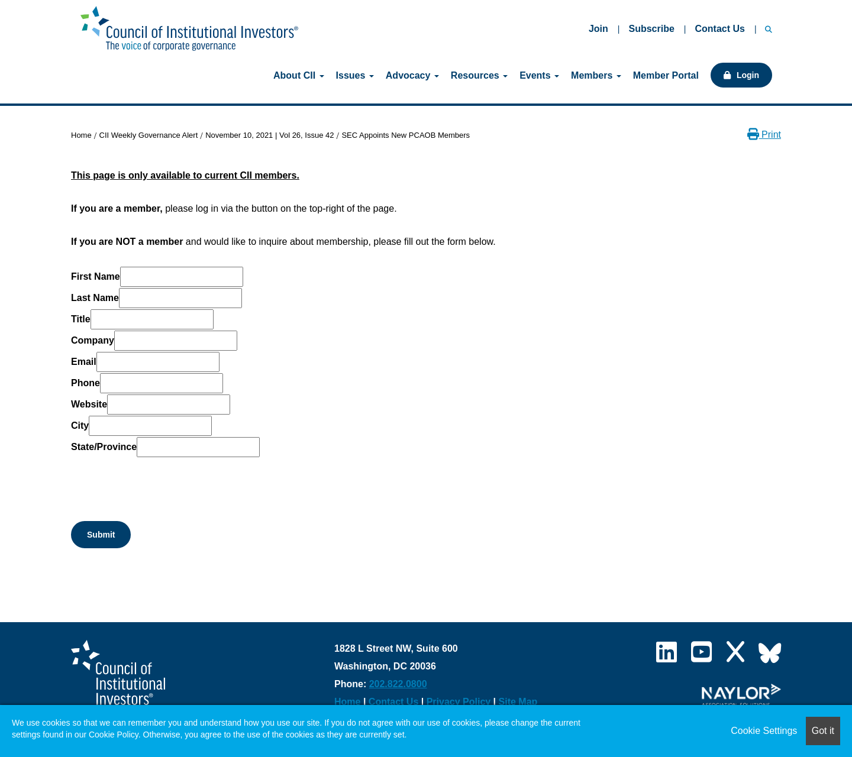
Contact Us (719, 29)
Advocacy (412, 75)
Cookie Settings (764, 731)
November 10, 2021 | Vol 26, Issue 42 (269, 135)
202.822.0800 (398, 684)
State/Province (104, 447)
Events (539, 75)
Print (764, 135)
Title (81, 319)
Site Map (518, 702)
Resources (479, 75)
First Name (95, 276)
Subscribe (651, 29)
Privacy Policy (459, 702)
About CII (298, 75)
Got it (823, 731)
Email (83, 362)
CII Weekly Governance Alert (148, 135)
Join (598, 29)
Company (92, 340)
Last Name (95, 298)
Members (596, 75)
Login (748, 75)
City (80, 425)
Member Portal (666, 75)
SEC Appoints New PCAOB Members (405, 135)
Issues (355, 75)
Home (81, 135)
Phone (85, 383)
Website (89, 404)
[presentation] (161, 481)
